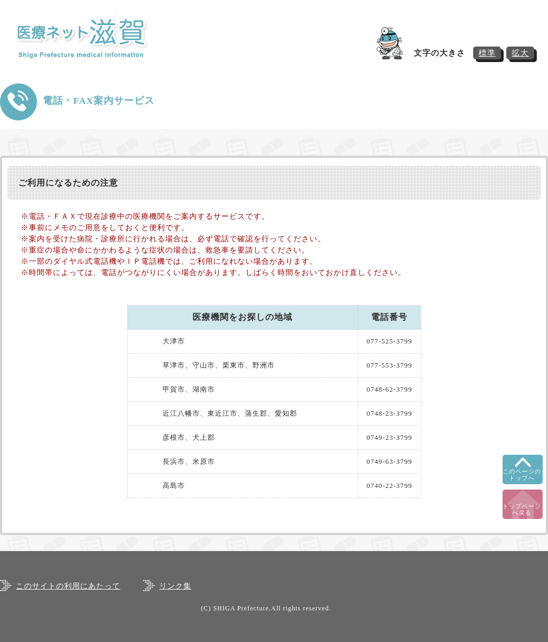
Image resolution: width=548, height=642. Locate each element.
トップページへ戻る (522, 509)
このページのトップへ (522, 474)
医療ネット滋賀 (91, 37)
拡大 (520, 53)
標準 (487, 53)
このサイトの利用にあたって (68, 586)
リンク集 (175, 586)
